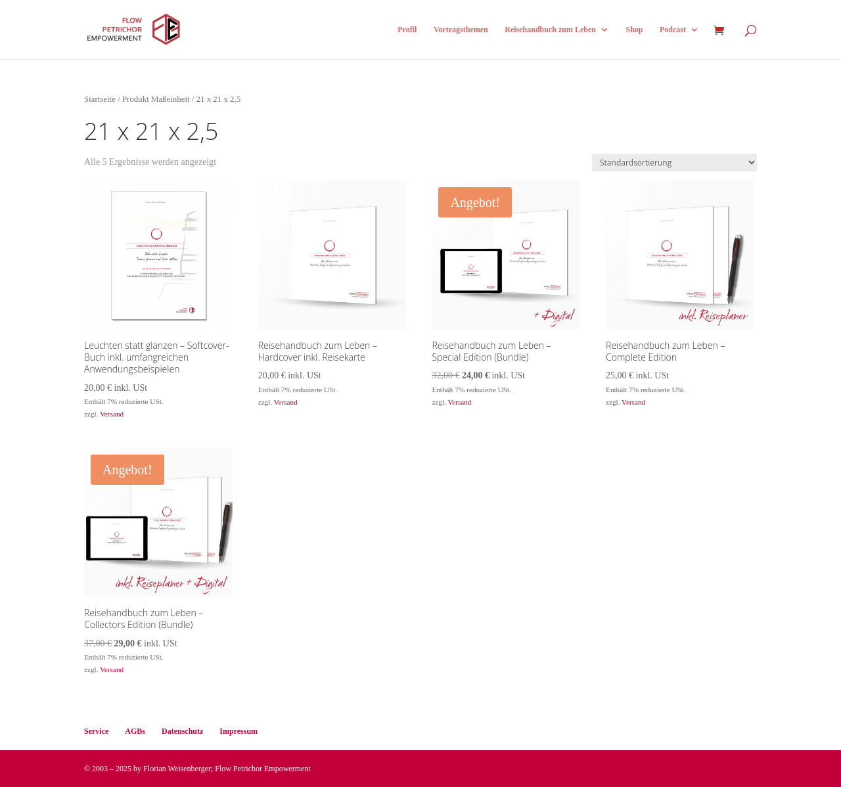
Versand (112, 414)
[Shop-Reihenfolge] (674, 162)
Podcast (673, 29)
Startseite (100, 99)
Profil (407, 29)
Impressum (238, 731)
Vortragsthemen (461, 29)
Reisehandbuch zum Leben (550, 29)
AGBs (135, 731)
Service (96, 731)
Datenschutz (182, 731)
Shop (634, 29)
